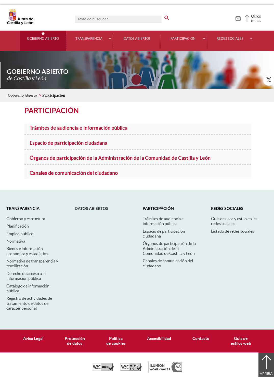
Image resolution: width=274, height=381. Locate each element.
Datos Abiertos (137, 39)
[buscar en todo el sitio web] (170, 17)
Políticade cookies (116, 341)
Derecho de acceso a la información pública (26, 276)
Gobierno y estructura (25, 218)
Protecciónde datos (75, 341)
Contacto (200, 338)
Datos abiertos (91, 208)
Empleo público (19, 233)
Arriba (266, 374)
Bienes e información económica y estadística (27, 251)
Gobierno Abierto (43, 39)
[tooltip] (238, 18)
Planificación (17, 226)
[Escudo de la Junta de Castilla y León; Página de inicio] (20, 24)
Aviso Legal (33, 338)
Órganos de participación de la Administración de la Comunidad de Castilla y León (169, 248)
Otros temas (256, 18)
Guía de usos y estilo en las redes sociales (234, 221)
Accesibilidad (159, 338)
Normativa (15, 241)
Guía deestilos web (241, 341)
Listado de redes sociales (232, 231)
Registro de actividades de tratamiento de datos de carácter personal (29, 303)
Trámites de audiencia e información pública (163, 221)
